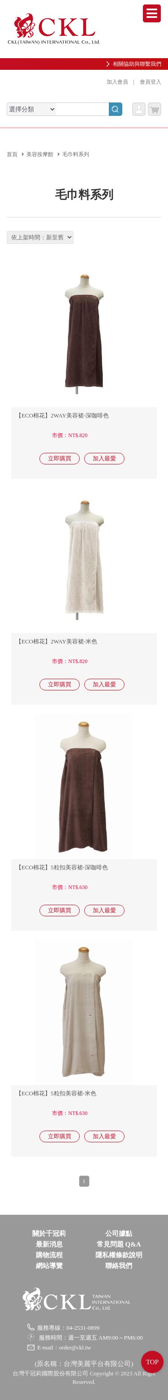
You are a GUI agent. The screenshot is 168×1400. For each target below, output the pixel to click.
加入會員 (117, 82)
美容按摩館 (39, 154)
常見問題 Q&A (119, 1244)
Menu (152, 13)
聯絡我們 (118, 1265)
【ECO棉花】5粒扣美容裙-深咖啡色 (62, 867)
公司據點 (118, 1233)
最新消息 (49, 1244)
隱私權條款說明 (118, 1255)
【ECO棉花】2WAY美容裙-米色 (56, 641)
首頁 (12, 154)
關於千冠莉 (49, 1233)
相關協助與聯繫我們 (137, 64)
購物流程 (49, 1255)
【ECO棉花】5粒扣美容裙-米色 (56, 1093)
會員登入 (150, 82)
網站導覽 (49, 1265)
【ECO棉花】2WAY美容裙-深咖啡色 (62, 415)
